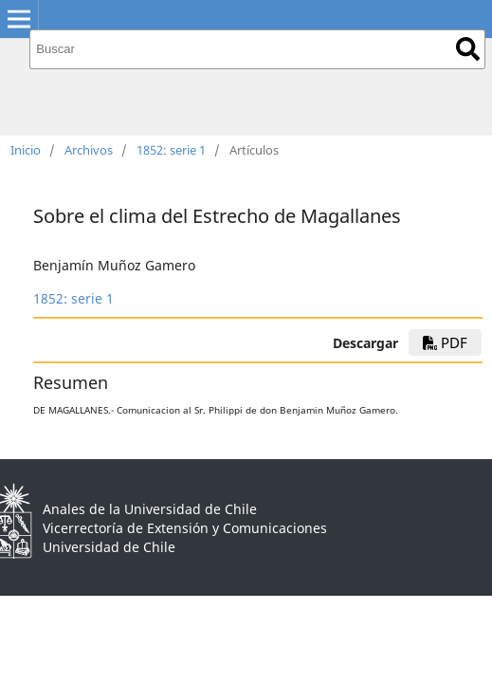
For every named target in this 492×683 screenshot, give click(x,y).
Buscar (468, 49)
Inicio (25, 149)
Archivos (88, 149)
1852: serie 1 (171, 149)
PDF (445, 342)
